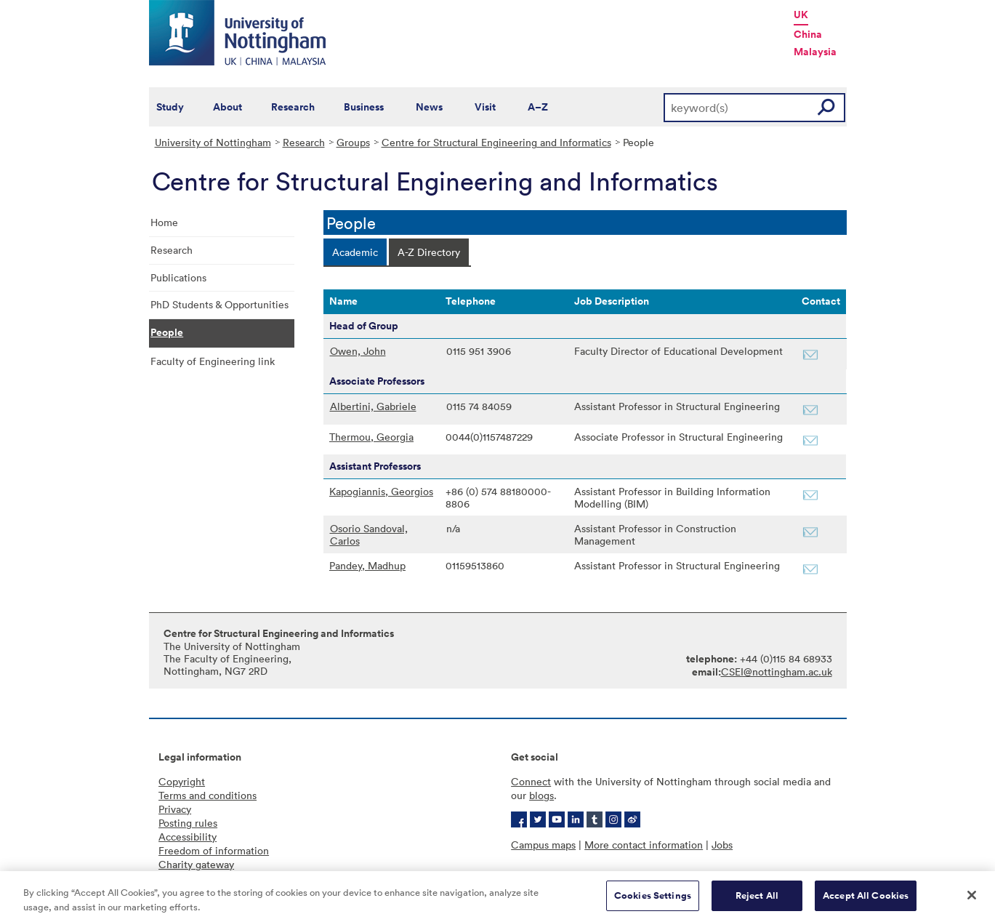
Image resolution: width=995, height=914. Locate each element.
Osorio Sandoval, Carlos (369, 534)
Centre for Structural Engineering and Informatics (496, 142)
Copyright (181, 781)
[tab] (355, 251)
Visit (485, 107)
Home (164, 222)
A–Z (538, 107)
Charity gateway (196, 864)
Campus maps (543, 844)
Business (364, 107)
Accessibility (187, 836)
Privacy (174, 809)
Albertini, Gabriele (373, 406)
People (166, 332)
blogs (541, 795)
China (808, 34)
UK (801, 14)
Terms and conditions (207, 795)
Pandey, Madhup (367, 565)
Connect (531, 781)
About (227, 107)
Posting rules (187, 823)
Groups (353, 142)
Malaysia (815, 51)
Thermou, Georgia (371, 437)
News (429, 107)
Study (170, 107)
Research (293, 107)
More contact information (643, 844)
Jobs (722, 844)
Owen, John (358, 351)
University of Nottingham (213, 142)
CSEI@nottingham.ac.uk (776, 671)
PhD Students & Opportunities (219, 304)
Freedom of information (213, 850)
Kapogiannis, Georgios (381, 491)
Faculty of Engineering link (212, 361)
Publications (178, 277)
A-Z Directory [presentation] (429, 252)
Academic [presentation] (355, 252)
